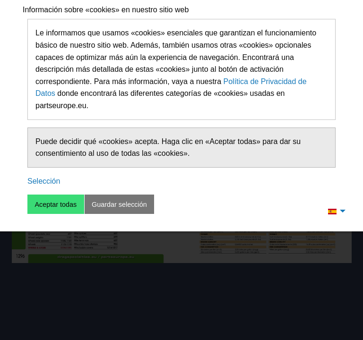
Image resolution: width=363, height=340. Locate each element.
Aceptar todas (56, 204)
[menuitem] (334, 211)
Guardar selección (119, 204)
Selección (43, 181)
